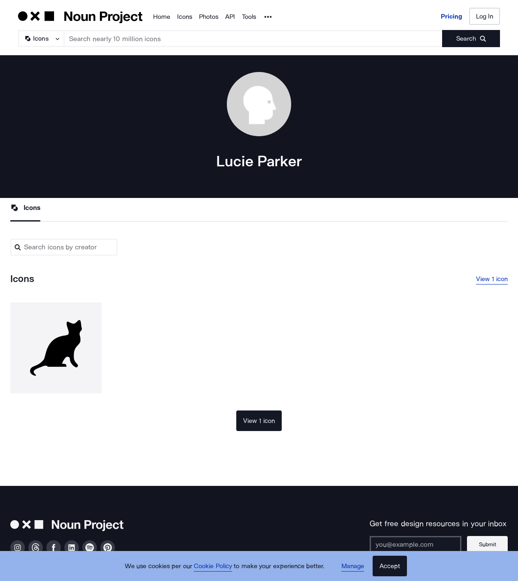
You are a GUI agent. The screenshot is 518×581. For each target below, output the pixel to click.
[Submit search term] (471, 38)
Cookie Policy (213, 566)
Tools (249, 17)
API (230, 17)
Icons (184, 17)
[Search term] (253, 38)
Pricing (451, 16)
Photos (208, 17)
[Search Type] (40, 38)
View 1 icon (492, 279)
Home (161, 17)
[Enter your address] (415, 544)
